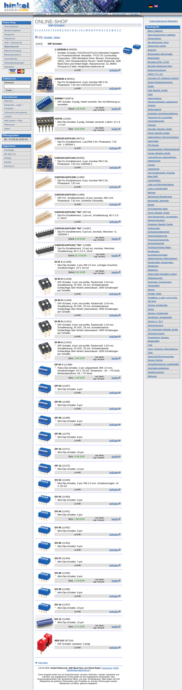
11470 (66, 433)
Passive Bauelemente (157, 236)
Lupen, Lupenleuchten (158, 188)
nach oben (43, 663)
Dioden (151, 86)
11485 (80, 177)
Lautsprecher (153, 169)
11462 (67, 118)
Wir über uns (10, 154)
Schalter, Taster (52, 37)
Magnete (152, 192)
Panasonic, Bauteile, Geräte (160, 224)
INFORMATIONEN (99, 14)
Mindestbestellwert (12, 55)
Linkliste (8, 116)
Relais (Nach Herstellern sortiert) (162, 274)
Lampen (151, 165)
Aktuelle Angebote (12, 30)
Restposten (9, 34)
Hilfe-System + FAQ (13, 120)
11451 (66, 511)
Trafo (150, 345)
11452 (66, 527)
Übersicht (8, 101)
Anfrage (7, 158)
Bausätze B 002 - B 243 (158, 62)
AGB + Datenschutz (13, 42)
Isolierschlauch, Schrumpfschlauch (163, 137)
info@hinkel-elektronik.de (78, 670)
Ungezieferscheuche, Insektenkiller (163, 364)
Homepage (9, 150)
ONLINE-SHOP (119, 14)
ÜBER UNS (55, 14)
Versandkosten (11, 59)
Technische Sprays (156, 333)
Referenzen (9, 125)
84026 (73, 49)
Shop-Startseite (11, 26)
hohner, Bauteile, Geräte (159, 133)
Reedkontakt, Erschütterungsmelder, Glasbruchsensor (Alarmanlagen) (162, 254)
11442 (67, 342)
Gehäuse (152, 125)
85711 (80, 138)
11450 (66, 496)
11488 (87, 245)
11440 (67, 300)
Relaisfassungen (155, 278)
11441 (67, 321)
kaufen (115, 108)
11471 (66, 449)
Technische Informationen (15, 112)
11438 (67, 261)
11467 (66, 385)
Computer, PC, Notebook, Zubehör (163, 78)
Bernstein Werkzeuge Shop (160, 66)
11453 (66, 543)
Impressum (9, 166)
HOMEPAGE (40, 14)
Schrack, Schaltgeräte (157, 305)
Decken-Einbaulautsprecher (160, 82)
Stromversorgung (155, 325)
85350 (80, 158)
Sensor (151, 309)
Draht (150, 94)
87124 (69, 640)
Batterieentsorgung (12, 51)
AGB (116, 668)
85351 (70, 78)
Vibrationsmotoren (156, 372)
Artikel (7, 129)
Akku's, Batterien (155, 31)
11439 (67, 278)
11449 (66, 480)
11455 (66, 573)
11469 (66, 417)
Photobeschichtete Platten (159, 247)
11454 (66, 558)
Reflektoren (153, 270)
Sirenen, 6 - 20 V (155, 321)
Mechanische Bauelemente (160, 196)
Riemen (151, 289)
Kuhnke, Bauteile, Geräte (159, 153)
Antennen (152, 50)
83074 (69, 98)
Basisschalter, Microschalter (160, 54)
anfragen (114, 70)
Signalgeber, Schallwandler (160, 317)
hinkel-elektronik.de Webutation (163, 21)
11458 (66, 619)
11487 (87, 228)
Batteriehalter (154, 58)
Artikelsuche (9, 38)
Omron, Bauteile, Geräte (159, 213)
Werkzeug (152, 376)
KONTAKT (83, 14)
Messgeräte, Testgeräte (158, 200)
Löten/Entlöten (154, 180)
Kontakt (7, 162)
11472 (66, 465)
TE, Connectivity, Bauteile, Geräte (163, 329)
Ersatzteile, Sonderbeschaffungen (163, 113)
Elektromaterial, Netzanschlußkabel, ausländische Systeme (163, 101)
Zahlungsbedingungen (14, 63)
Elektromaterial (154, 109)
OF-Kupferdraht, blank (158, 209)
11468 (66, 401)
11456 (66, 589)
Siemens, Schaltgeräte (158, 313)
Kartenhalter (153, 141)
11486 (80, 194)
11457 (66, 604)
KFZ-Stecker (153, 145)
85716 (87, 212)
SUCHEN (134, 14)
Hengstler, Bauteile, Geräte (160, 129)
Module (151, 205)
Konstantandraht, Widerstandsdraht (163, 149)
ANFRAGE (69, 14)
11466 (68, 364)
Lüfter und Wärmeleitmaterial (161, 184)
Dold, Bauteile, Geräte (157, 90)
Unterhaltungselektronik (158, 368)
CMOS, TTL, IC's (155, 74)
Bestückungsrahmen (157, 70)
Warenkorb (9, 67)
